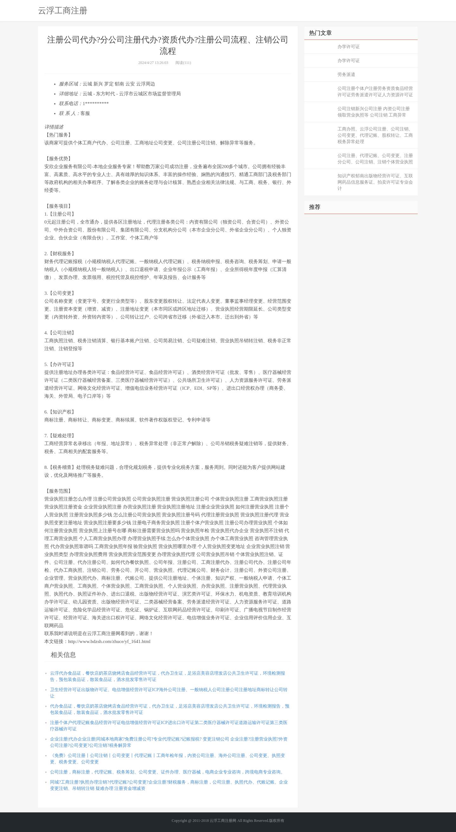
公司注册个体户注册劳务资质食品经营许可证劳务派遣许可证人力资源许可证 (375, 91)
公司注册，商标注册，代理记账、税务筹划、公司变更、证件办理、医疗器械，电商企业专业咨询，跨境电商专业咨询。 (167, 772)
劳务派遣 (346, 74)
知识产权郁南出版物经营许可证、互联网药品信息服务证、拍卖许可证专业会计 (375, 182)
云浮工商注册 (62, 10)
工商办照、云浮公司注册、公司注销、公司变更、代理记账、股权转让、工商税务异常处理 (375, 135)
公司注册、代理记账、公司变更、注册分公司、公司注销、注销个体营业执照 (375, 158)
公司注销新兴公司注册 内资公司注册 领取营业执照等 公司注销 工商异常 (374, 111)
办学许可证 (349, 46)
